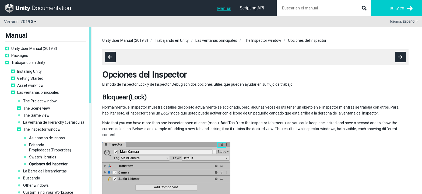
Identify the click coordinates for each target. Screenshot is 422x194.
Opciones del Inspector (48, 164)
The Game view (36, 115)
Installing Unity (29, 71)
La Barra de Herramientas (45, 171)
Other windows (36, 185)
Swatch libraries (42, 157)
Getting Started (30, 78)
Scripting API (252, 8)
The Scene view (36, 108)
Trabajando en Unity (28, 62)
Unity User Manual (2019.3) (34, 48)
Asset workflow (30, 85)
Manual (224, 8)
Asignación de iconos (47, 138)
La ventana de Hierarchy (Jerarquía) (53, 122)
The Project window (40, 101)
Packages (19, 55)
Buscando (31, 178)
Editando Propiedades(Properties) (50, 147)
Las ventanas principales (38, 92)
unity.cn (397, 8)
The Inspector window (42, 129)
